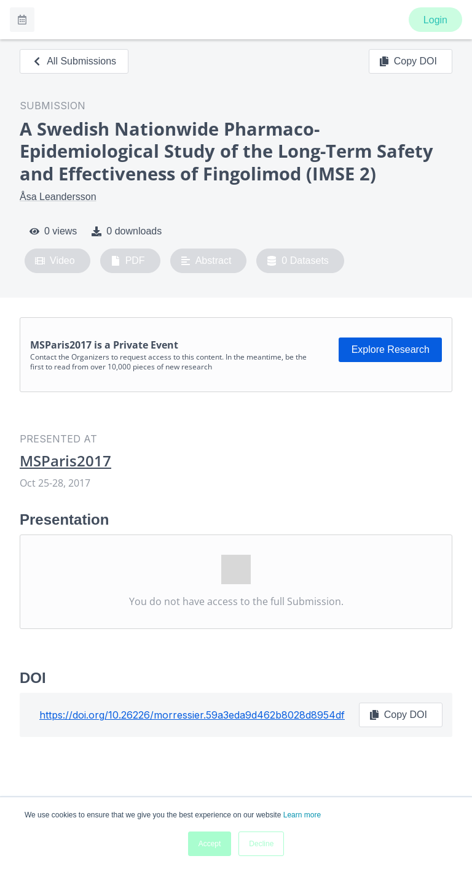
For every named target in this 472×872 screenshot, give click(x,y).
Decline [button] (261, 843)
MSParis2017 (65, 461)
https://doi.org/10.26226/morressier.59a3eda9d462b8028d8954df (192, 715)
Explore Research (391, 349)
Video (55, 260)
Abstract (206, 260)
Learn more (302, 815)
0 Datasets (298, 260)
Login (435, 20)
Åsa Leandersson (58, 196)
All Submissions (74, 61)
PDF (128, 260)
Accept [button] (210, 843)
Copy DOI (408, 61)
